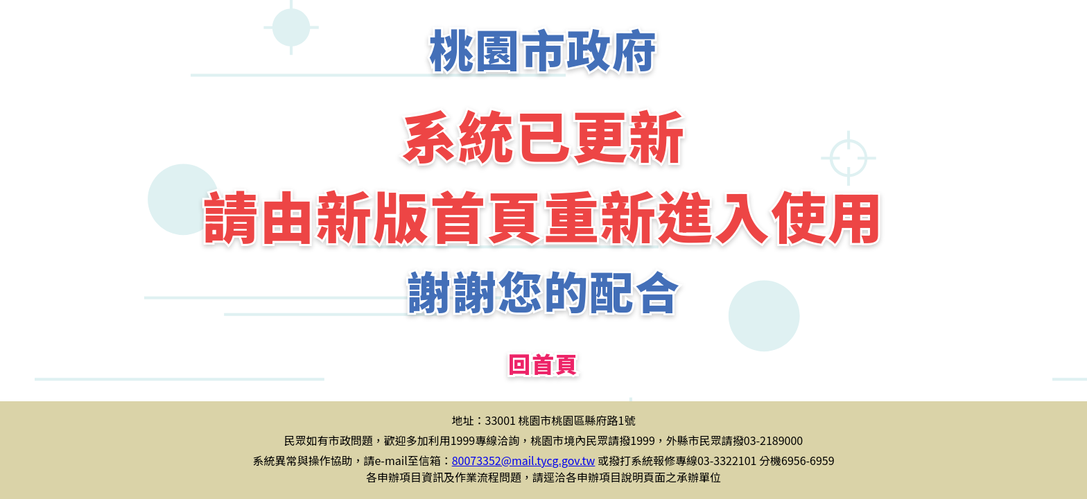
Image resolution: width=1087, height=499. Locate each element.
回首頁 (543, 363)
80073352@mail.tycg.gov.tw (523, 460)
